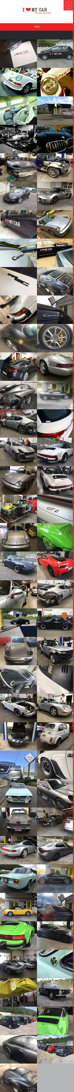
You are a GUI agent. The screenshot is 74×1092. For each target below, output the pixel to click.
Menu (37, 27)
